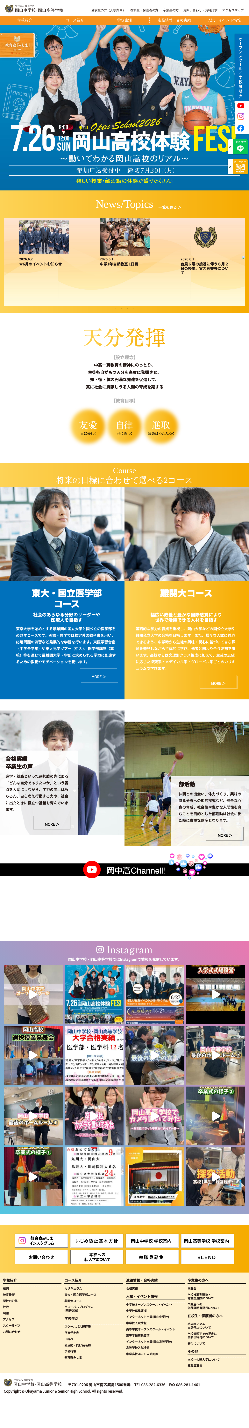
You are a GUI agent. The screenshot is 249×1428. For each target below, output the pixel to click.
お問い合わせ (11, 1359)
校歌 (6, 1334)
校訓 (6, 1316)
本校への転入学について (204, 1387)
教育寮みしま (73, 1385)
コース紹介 (73, 1307)
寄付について (196, 1371)
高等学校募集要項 (137, 1363)
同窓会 (192, 1316)
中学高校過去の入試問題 (142, 1381)
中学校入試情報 (136, 1350)
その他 (193, 1379)
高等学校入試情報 (137, 1375)
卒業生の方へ (198, 1307)
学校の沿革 (10, 1328)
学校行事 (70, 1379)
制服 (6, 1340)
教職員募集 (195, 1393)
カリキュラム (73, 1316)
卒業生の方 (171, 10)
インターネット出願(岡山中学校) (147, 1344)
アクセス (8, 1347)
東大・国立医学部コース (80, 1322)
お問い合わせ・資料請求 (200, 10)
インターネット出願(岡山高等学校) (149, 1369)
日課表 (68, 1366)
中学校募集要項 (136, 1338)
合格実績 (132, 1316)
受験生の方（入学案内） (108, 10)
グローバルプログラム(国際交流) (79, 1336)
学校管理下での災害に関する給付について (202, 1362)
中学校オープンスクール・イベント (149, 1332)
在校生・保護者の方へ (205, 1343)
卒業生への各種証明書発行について (204, 1333)
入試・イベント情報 (142, 1324)
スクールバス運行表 (77, 1354)
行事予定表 (71, 1360)
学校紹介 (10, 1307)
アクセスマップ (233, 10)
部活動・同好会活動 (77, 1372)
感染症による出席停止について (199, 1353)
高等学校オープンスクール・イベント (150, 1356)
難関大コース (73, 1328)
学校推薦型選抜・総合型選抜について (201, 1323)
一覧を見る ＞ (169, 207)
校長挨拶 (9, 1322)
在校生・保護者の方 (144, 10)
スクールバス (11, 1353)
